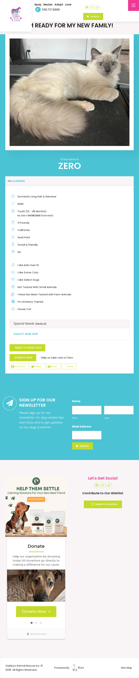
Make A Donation (104, 504)
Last (106, 418)
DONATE (93, 16)
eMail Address (81, 426)
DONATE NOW (23, 357)
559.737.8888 (47, 10)
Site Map (126, 667)
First (74, 418)
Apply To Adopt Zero (28, 347)
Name (76, 401)
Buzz (77, 667)
